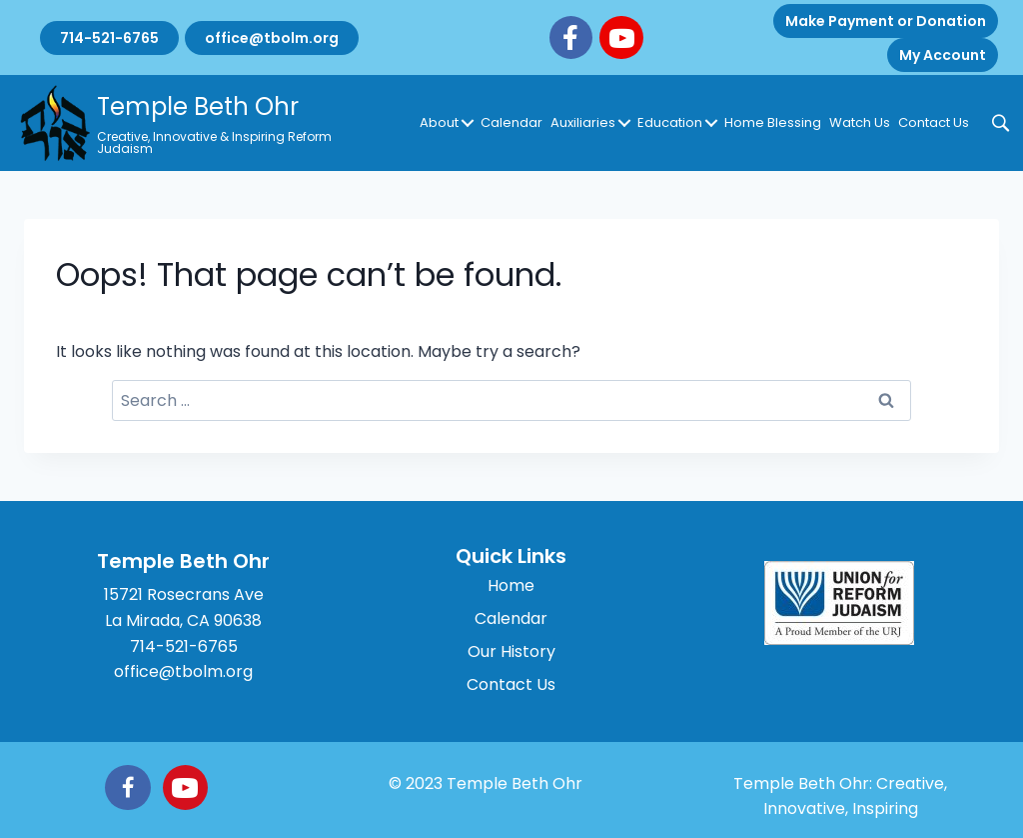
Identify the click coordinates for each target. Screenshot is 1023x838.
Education (669, 122)
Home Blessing (772, 122)
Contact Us (933, 122)
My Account (942, 55)
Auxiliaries (582, 122)
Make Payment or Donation (885, 21)
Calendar (511, 122)
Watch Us (859, 122)
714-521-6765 (109, 38)
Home (511, 585)
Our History (511, 651)
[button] (468, 122)
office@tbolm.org (272, 38)
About (439, 122)
